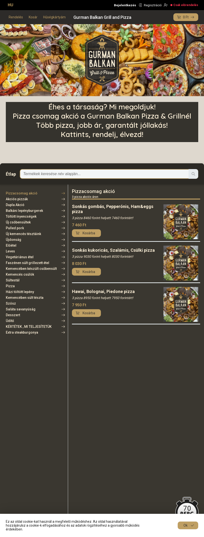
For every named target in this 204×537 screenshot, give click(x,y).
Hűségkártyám (54, 17)
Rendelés (16, 17)
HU (10, 5)
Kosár (33, 17)
